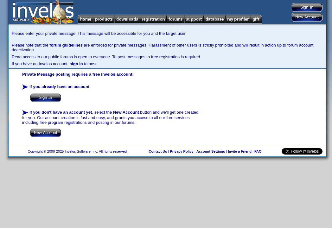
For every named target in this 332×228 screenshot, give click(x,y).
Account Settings (210, 151)
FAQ (258, 151)
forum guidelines (66, 45)
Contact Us (158, 151)
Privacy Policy (182, 151)
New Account (126, 112)
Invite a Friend (240, 151)
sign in (76, 63)
